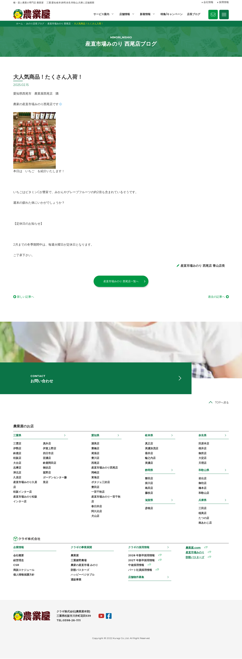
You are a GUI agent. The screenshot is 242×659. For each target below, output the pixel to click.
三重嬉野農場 (79, 560)
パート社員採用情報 (140, 570)
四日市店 (48, 453)
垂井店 (149, 453)
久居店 (17, 477)
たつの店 (204, 518)
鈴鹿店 (17, 453)
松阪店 (17, 458)
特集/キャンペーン (172, 14)
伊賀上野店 (49, 448)
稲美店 (202, 513)
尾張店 (95, 453)
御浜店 (47, 468)
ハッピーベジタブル (83, 575)
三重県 (17, 435)
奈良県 (202, 435)
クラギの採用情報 (138, 547)
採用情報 (224, 2)
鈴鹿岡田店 (49, 463)
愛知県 (95, 435)
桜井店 (202, 448)
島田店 (149, 488)
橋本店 (202, 488)
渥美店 (95, 443)
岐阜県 (149, 435)
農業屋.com (193, 548)
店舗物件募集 (136, 577)
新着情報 (145, 14)
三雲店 (17, 443)
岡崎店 (95, 473)
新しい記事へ (26, 297)
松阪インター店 (22, 492)
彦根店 (149, 508)
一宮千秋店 (98, 492)
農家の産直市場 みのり (84, 565)
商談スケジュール (23, 570)
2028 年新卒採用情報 (141, 555)
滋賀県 (149, 500)
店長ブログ (193, 14)
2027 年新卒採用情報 (141, 560)
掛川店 (149, 483)
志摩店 (17, 468)
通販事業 (76, 580)
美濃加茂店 (151, 448)
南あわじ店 (205, 523)
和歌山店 (204, 493)
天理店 (202, 463)
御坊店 (202, 483)
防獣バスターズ (80, 570)
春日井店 (96, 506)
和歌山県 (204, 470)
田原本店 (204, 443)
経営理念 (18, 560)
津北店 (17, 473)
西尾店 (95, 463)
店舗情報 (124, 14)
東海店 (95, 477)
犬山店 (95, 516)
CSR (16, 565)
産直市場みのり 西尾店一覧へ (121, 281)
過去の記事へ (216, 297)
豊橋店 (95, 448)
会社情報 (208, 2)
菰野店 (47, 473)
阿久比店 (96, 511)
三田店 (202, 508)
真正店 (149, 443)
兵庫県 (202, 500)
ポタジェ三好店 (100, 482)
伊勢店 (17, 448)
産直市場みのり (195, 552)
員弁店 (47, 443)
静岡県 (149, 470)
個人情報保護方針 (23, 575)
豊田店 (95, 487)
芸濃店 (47, 458)
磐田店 (149, 478)
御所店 (202, 453)
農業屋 (75, 555)
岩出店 (202, 478)
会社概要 (18, 555)
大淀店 (202, 458)
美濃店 (149, 463)
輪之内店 (150, 458)
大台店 (17, 463)
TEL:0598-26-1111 (69, 620)
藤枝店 (149, 493)
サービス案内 (101, 14)
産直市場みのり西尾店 (104, 468)
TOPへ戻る (222, 403)
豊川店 (95, 458)
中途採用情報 (136, 565)
